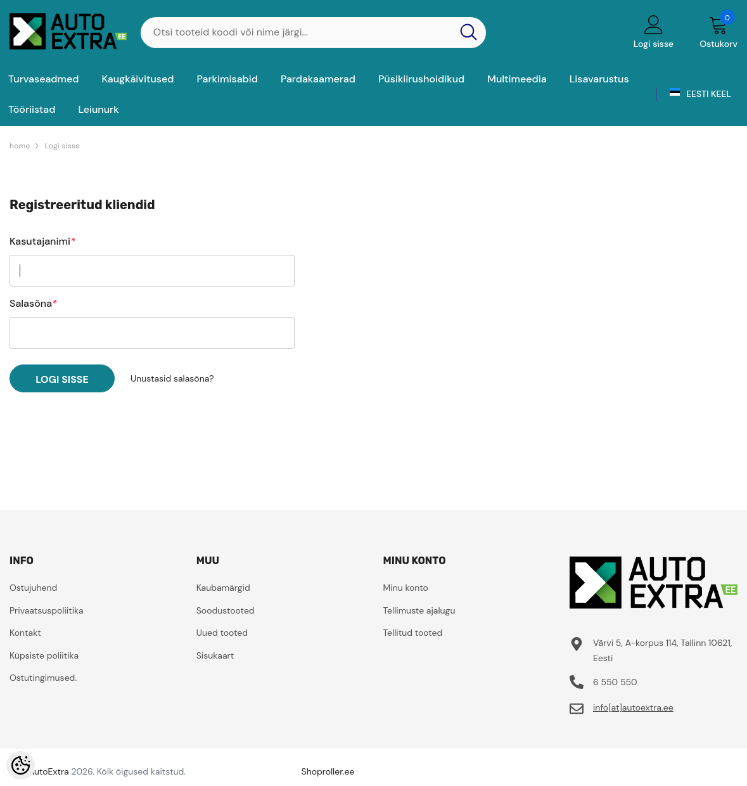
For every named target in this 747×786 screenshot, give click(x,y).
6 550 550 (615, 682)
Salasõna (33, 303)
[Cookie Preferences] (20, 765)
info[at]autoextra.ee (633, 707)
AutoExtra (49, 771)
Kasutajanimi (42, 241)
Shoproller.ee (328, 771)
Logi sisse (62, 146)
